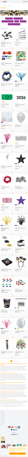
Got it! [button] (17, 453)
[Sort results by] (4, 28)
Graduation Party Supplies (8, 5)
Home (1, 5)
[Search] (14, 85)
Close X (25, 78)
